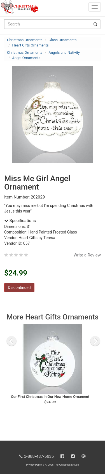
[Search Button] (95, 24)
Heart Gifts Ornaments (30, 45)
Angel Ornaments (26, 58)
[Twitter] (73, 456)
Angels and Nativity (64, 52)
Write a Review (87, 255)
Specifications (20, 220)
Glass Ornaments (62, 40)
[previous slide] (11, 341)
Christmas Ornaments (25, 40)
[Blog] (83, 456)
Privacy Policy (34, 464)
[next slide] (95, 341)
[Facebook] (62, 456)
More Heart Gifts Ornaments (52, 317)
